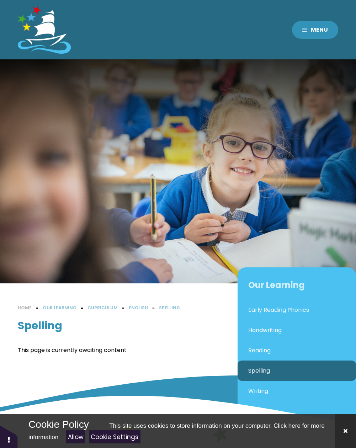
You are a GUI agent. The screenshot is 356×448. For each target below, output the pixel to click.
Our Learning (59, 308)
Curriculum (102, 308)
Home (25, 308)
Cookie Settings (114, 437)
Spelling (169, 308)
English (138, 308)
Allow (76, 437)
